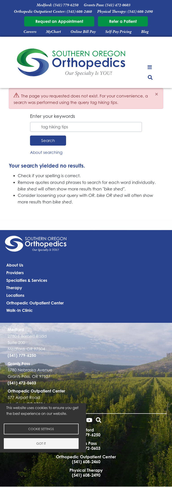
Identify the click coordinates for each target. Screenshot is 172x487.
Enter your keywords (52, 116)
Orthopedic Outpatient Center (35, 302)
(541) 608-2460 (79, 11)
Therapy (14, 287)
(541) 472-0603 (117, 5)
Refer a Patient (123, 21)
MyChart (53, 31)
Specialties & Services (26, 280)
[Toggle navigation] (150, 66)
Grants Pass (19, 363)
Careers (30, 31)
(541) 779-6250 (65, 5)
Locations (15, 295)
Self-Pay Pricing (118, 31)
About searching (46, 152)
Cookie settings (41, 429)
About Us (14, 265)
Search (48, 140)
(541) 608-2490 (140, 11)
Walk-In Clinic (19, 310)
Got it (41, 443)
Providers (15, 272)
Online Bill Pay (83, 31)
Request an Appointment (59, 21)
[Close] (156, 94)
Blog (144, 31)
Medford (16, 329)
